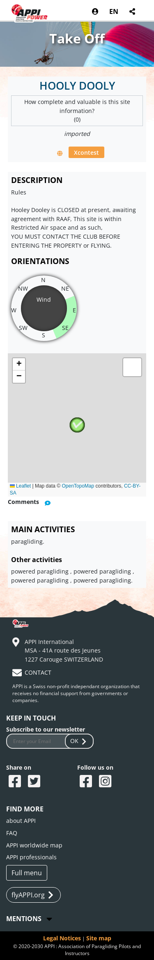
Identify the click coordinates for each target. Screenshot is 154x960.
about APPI (21, 820)
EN (113, 11)
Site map (98, 938)
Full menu (26, 872)
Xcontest (86, 152)
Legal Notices (62, 938)
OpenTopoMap (78, 486)
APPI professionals (31, 857)
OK (79, 741)
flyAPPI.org (32, 895)
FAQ (11, 833)
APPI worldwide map (34, 845)
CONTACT (38, 672)
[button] (77, 425)
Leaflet (20, 486)
